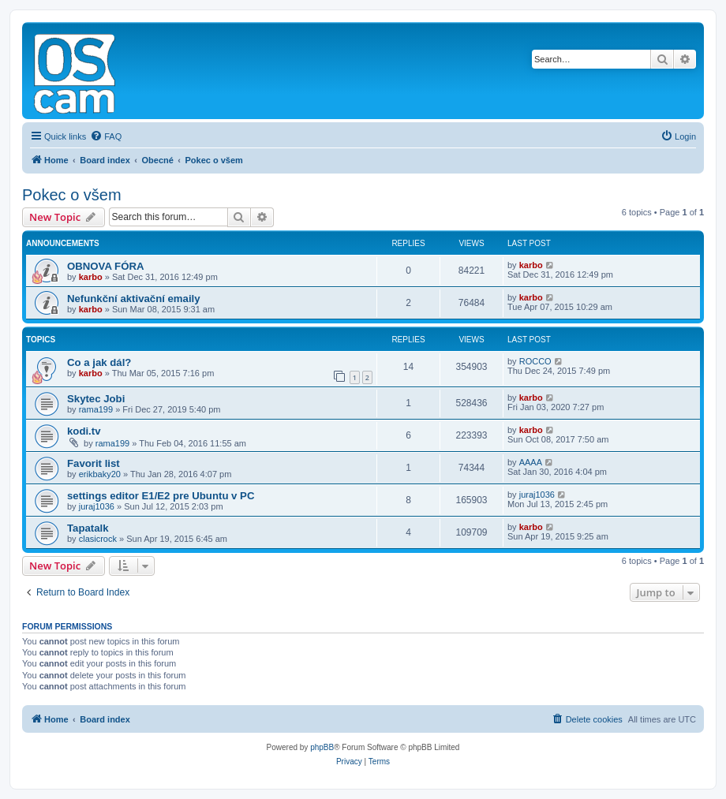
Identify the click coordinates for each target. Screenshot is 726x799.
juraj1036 (96, 506)
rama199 (96, 409)
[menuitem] (106, 136)
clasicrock (98, 538)
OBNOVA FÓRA (105, 266)
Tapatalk (88, 528)
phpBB (322, 747)
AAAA (530, 462)
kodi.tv (84, 431)
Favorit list (93, 463)
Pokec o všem (72, 194)
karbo (91, 277)
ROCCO (535, 361)
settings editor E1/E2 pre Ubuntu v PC (160, 496)
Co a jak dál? (99, 362)
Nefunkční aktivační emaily (133, 298)
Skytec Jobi (96, 399)
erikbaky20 (100, 474)
